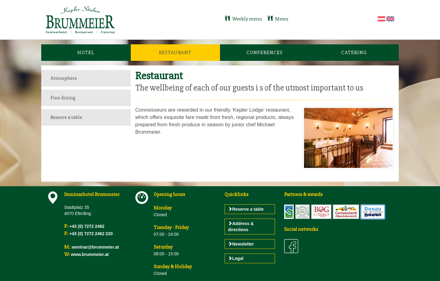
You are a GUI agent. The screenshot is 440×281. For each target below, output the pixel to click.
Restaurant (175, 52)
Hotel (85, 52)
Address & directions (241, 226)
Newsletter (241, 244)
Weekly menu (244, 19)
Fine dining (62, 97)
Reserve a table (66, 117)
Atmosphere (63, 78)
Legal (236, 258)
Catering (354, 52)
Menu (277, 19)
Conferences (265, 52)
